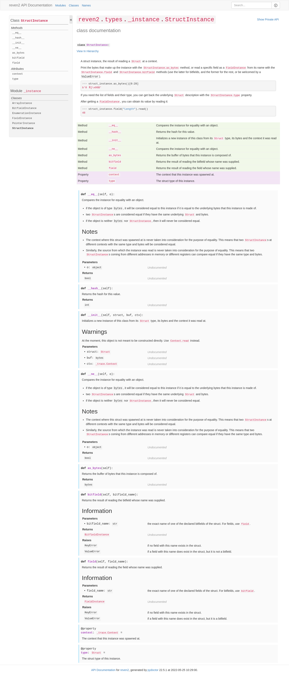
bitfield (18, 58)
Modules (60, 5)
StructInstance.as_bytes (161, 68)
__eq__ (16, 32)
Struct (136, 61)
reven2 (14, 5)
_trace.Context (106, 364)
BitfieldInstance (24, 108)
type (15, 79)
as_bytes (18, 53)
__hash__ (18, 38)
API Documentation (36, 5)
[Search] (251, 5)
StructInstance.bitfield (137, 72)
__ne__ (16, 48)
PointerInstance (23, 123)
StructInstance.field (96, 72)
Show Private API (268, 19)
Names (86, 5)
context (17, 74)
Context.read (179, 341)
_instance (32, 91)
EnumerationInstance (26, 113)
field (16, 63)
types (113, 19)
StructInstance (34, 21)
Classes (74, 5)
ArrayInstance (22, 103)
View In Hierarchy (88, 51)
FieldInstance (22, 118)
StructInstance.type (225, 95)
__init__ (18, 43)
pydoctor (153, 670)
